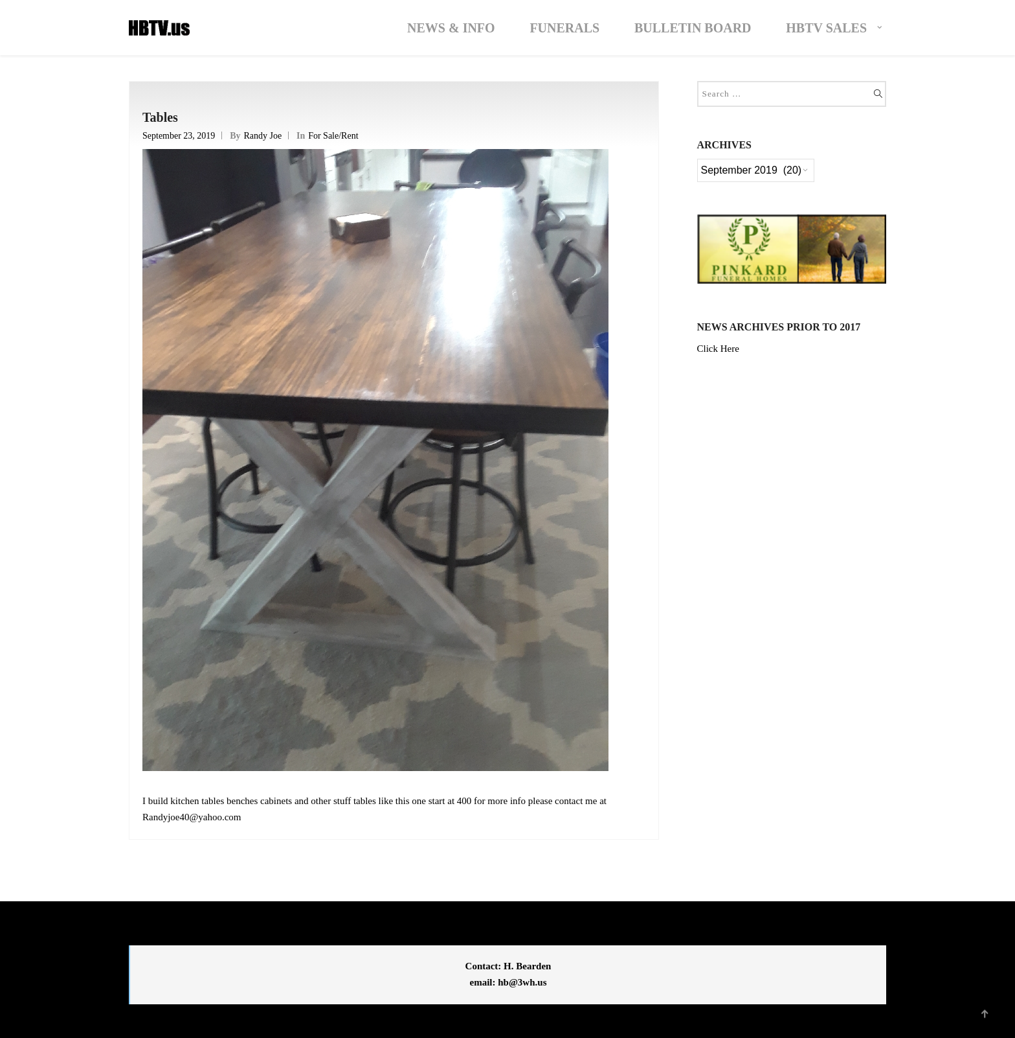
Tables (160, 117)
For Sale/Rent (333, 136)
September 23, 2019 (178, 136)
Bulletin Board (693, 28)
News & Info (451, 28)
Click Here (718, 348)
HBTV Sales (826, 28)
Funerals (564, 28)
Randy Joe (262, 136)
